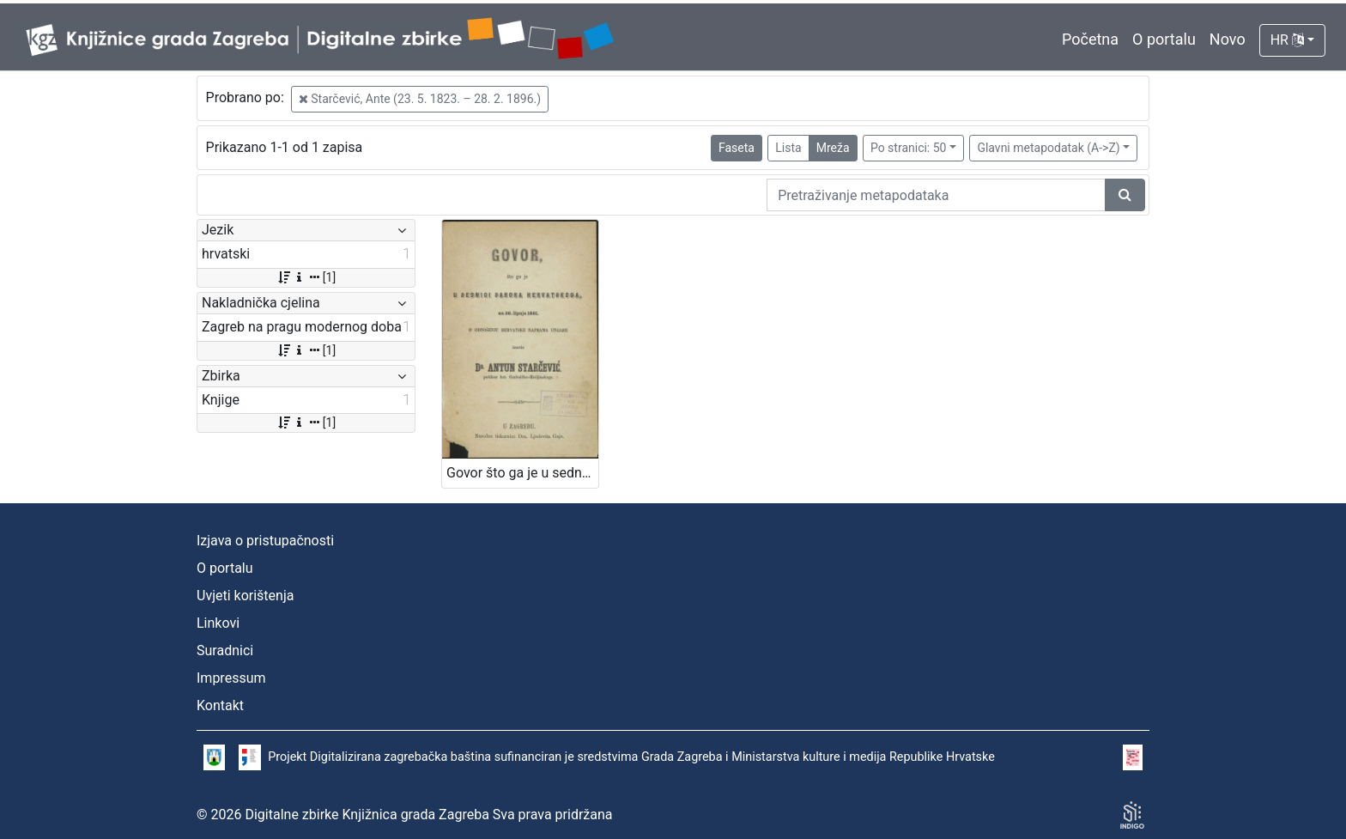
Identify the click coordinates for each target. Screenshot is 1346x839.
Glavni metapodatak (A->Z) (1048, 148)
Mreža (833, 148)
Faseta (736, 148)
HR (1287, 40)
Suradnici (225, 650)
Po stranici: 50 (908, 148)
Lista (788, 148)
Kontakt (220, 705)
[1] (306, 277)
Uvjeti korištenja (245, 595)
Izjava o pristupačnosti (265, 540)
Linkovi (218, 623)
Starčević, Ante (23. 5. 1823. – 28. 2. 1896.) (420, 99)
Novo (1228, 39)
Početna (1090, 39)
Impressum (231, 678)
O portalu (1164, 39)
